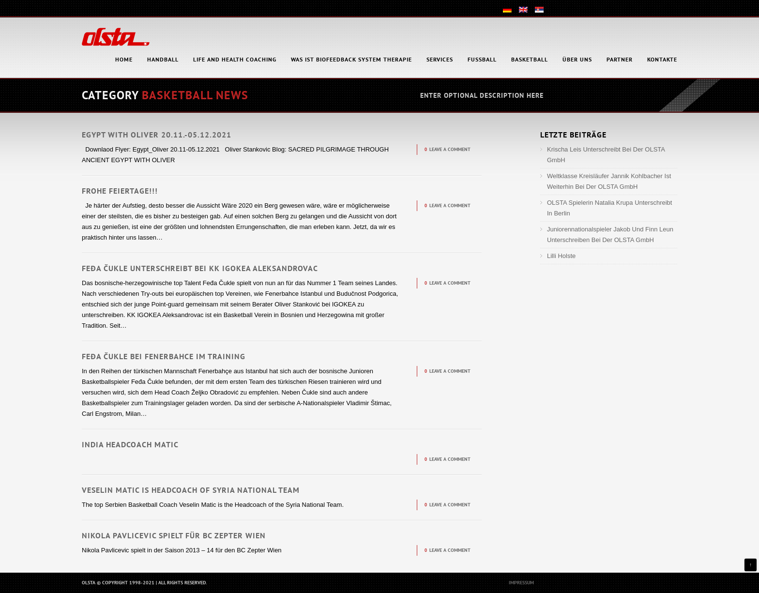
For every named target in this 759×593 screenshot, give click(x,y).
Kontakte (662, 59)
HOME (124, 59)
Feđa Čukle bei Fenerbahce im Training (163, 356)
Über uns (577, 59)
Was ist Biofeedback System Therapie (351, 59)
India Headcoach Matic (130, 444)
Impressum (521, 582)
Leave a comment (450, 149)
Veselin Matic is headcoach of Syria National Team (191, 490)
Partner (620, 59)
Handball (163, 59)
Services (439, 59)
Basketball (529, 59)
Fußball (482, 59)
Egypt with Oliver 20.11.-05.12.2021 (156, 134)
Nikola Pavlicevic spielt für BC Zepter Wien (174, 535)
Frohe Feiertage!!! (120, 191)
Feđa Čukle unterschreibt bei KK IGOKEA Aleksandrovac (200, 268)
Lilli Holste (561, 255)
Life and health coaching (234, 59)
